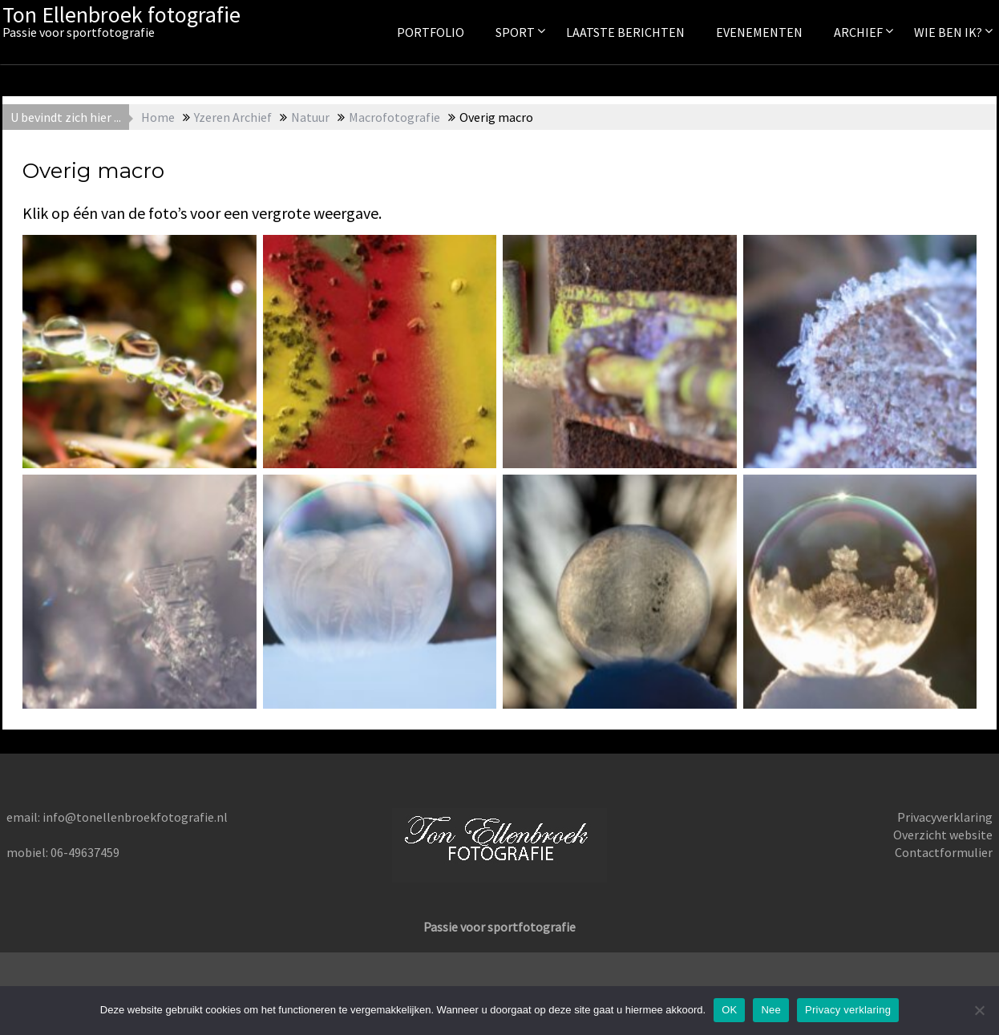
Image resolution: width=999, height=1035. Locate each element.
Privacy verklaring (848, 1010)
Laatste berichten (625, 32)
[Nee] (979, 1010)
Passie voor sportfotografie (499, 927)
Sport (515, 32)
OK (729, 1010)
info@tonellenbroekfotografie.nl (135, 817)
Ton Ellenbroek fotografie (121, 14)
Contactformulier (944, 852)
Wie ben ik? (948, 32)
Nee (771, 1010)
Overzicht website (943, 835)
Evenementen (759, 32)
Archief (858, 32)
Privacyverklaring (945, 817)
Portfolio (430, 32)
